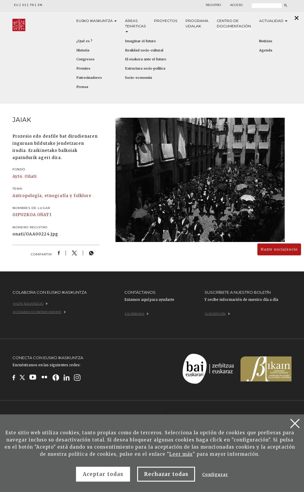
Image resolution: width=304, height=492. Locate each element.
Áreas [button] (135, 25)
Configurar (215, 474)
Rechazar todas (166, 474)
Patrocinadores (89, 78)
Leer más (181, 454)
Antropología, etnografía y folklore (51, 195)
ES (24, 5)
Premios (83, 68)
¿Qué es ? (84, 41)
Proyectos (165, 20)
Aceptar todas (103, 474)
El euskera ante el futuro (145, 59)
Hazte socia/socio (279, 249)
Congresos (85, 59)
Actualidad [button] (273, 20)
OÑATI (44, 214)
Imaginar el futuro (140, 41)
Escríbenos (137, 314)
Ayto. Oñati (24, 176)
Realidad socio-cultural (144, 50)
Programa (197, 23)
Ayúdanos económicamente (39, 312)
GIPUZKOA (24, 214)
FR (32, 5)
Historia (82, 50)
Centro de (234, 23)
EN (40, 5)
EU (16, 5)
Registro (213, 5)
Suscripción (217, 314)
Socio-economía (138, 78)
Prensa (82, 87)
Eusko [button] (96, 20)
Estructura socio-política (145, 68)
